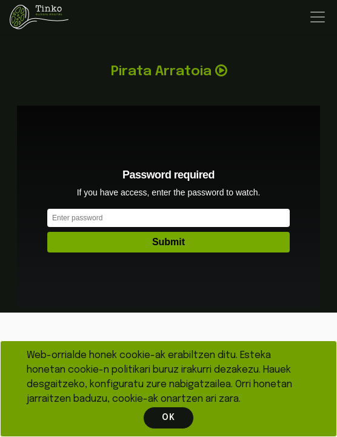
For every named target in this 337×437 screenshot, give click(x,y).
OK (168, 417)
